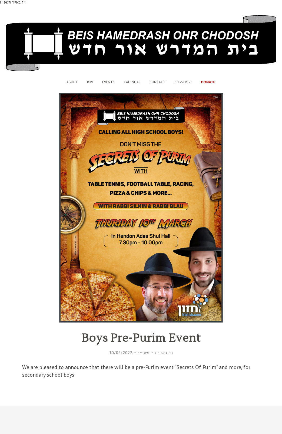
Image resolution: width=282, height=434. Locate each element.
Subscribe (183, 82)
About (72, 82)
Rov (90, 82)
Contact (157, 82)
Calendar (132, 82)
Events (108, 82)
